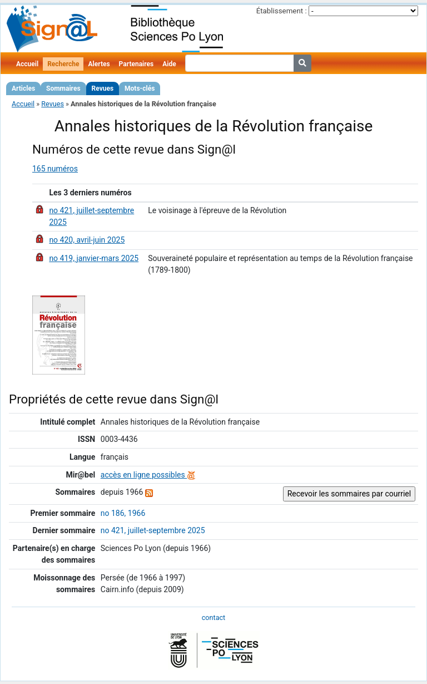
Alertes (99, 64)
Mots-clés (140, 88)
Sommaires (63, 88)
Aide (169, 64)
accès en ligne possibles (148, 474)
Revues (103, 88)
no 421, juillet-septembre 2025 (153, 530)
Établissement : (281, 11)
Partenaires (136, 64)
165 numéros (55, 168)
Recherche (63, 64)
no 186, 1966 (123, 513)
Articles (23, 88)
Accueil (27, 64)
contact (213, 617)
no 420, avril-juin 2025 (87, 239)
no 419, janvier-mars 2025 (93, 258)
